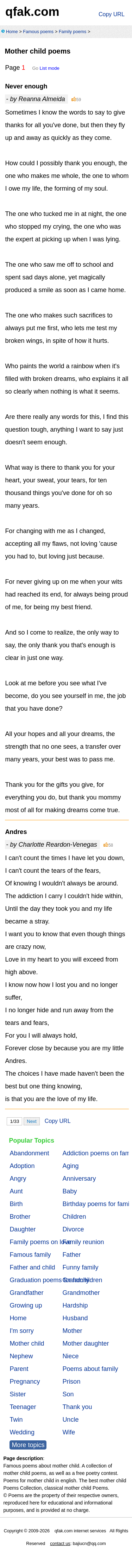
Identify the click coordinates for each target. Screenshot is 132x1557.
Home (12, 31)
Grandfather (26, 1292)
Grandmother (81, 1292)
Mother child (27, 1343)
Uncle (70, 1419)
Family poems (72, 31)
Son (68, 1394)
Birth (16, 1203)
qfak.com (32, 11)
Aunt (16, 1191)
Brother (20, 1216)
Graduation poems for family (49, 1280)
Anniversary (79, 1178)
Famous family (30, 1254)
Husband (75, 1318)
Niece (70, 1356)
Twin (16, 1419)
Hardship (75, 1305)
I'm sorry (21, 1330)
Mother (72, 1330)
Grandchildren (82, 1280)
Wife (68, 1432)
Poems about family (90, 1368)
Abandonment (29, 1153)
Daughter (23, 1229)
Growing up (26, 1305)
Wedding (22, 1432)
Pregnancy (25, 1381)
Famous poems (38, 31)
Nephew (21, 1356)
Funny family (80, 1267)
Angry (18, 1178)
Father (71, 1254)
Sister (18, 1394)
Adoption (22, 1165)
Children (74, 1216)
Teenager (23, 1406)
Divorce (73, 1229)
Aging (70, 1165)
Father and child (32, 1267)
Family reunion (83, 1242)
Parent (19, 1368)
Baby (69, 1191)
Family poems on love (40, 1242)
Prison (71, 1381)
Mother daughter (85, 1343)
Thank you (77, 1406)
